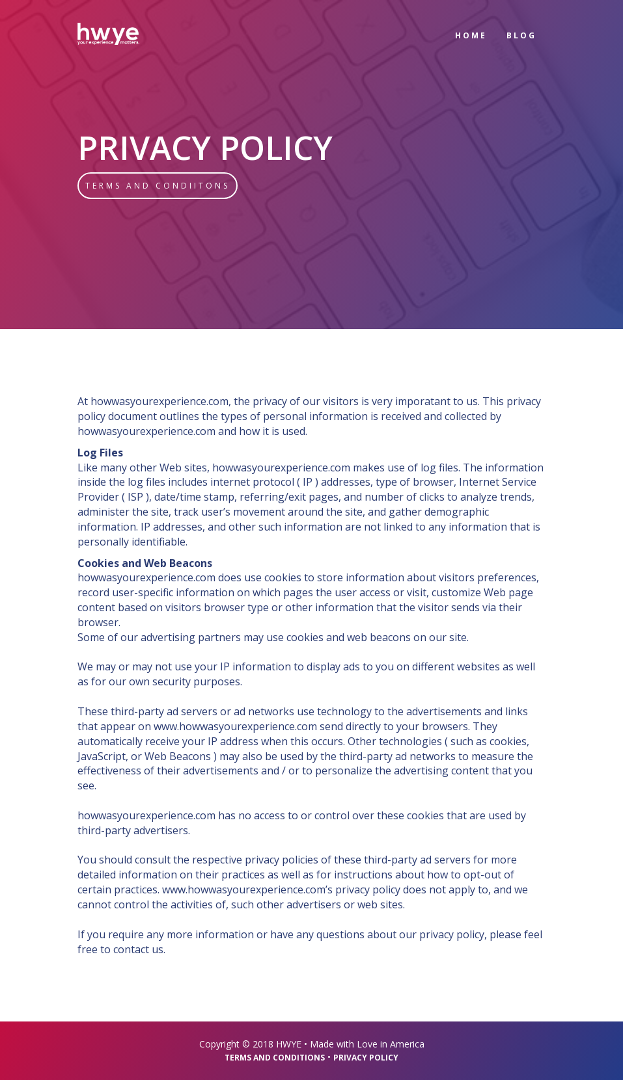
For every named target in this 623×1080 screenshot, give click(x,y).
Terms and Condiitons (157, 185)
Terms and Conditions (275, 1057)
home (471, 35)
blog (521, 35)
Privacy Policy (365, 1057)
